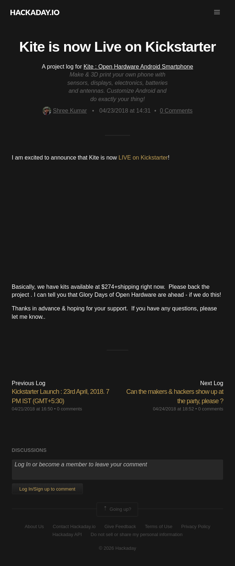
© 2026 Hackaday (117, 548)
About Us (34, 526)
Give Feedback (120, 526)
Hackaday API (67, 534)
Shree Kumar (65, 111)
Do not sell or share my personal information (137, 534)
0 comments (69, 409)
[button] (217, 12)
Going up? (116, 509)
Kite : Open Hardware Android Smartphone (138, 67)
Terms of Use (159, 526)
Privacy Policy (195, 526)
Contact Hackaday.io (74, 526)
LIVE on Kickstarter (143, 157)
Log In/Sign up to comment (47, 489)
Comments (176, 111)
